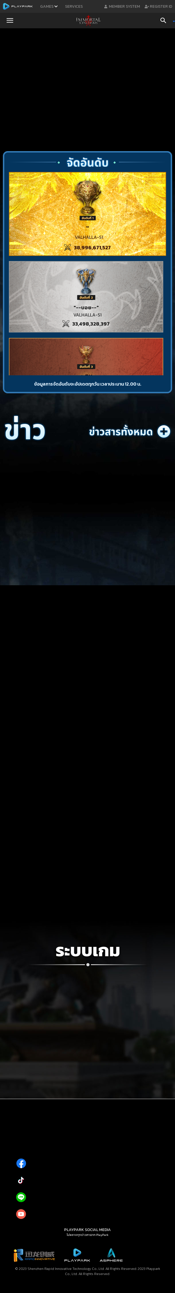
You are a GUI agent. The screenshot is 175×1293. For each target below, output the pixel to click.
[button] (10, 20)
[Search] (165, 20)
